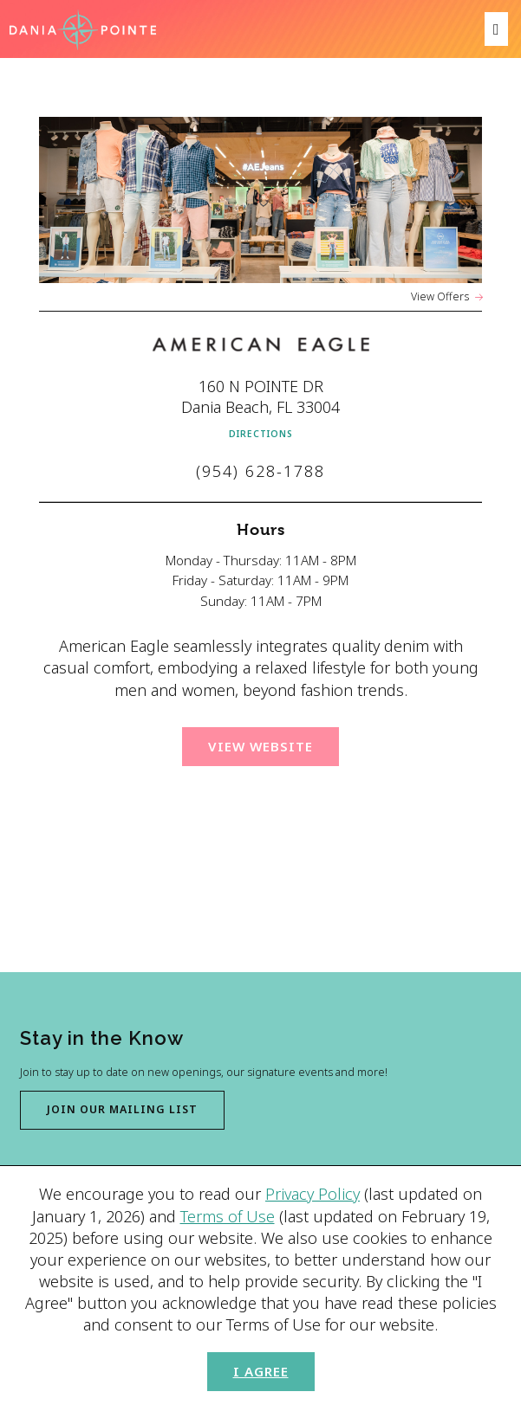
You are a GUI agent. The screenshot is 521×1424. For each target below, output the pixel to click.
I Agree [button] (261, 1371)
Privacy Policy (312, 1193)
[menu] (496, 29)
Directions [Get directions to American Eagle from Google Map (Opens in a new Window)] (261, 434)
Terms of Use (227, 1216)
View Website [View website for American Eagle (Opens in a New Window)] (260, 746)
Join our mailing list (122, 1109)
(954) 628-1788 (260, 471)
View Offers (440, 296)
